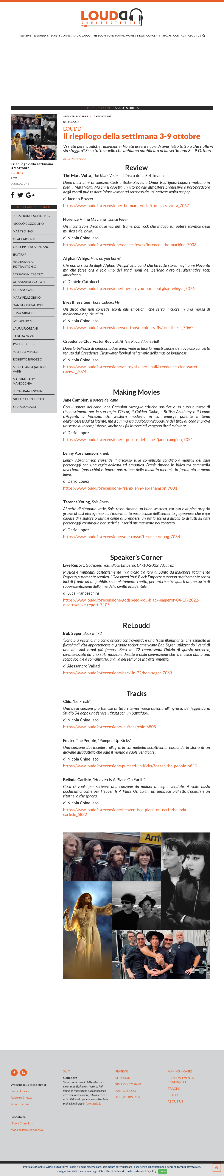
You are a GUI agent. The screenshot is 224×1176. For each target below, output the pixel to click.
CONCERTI (153, 35)
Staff (66, 1071)
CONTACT (179, 35)
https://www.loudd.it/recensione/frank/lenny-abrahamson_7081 (120, 488)
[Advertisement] (112, 72)
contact (175, 1095)
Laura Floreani (21, 1091)
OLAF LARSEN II (24, 239)
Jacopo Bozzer (20, 1104)
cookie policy (148, 1171)
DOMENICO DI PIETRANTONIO (24, 264)
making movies (180, 1071)
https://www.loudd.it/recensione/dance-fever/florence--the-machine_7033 (129, 244)
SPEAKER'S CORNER (59, 35)
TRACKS (166, 35)
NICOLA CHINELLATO (28, 399)
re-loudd (122, 1078)
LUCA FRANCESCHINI (28, 391)
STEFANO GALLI (24, 406)
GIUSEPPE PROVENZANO (31, 247)
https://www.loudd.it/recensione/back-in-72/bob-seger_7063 (117, 672)
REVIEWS (25, 35)
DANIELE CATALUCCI (28, 305)
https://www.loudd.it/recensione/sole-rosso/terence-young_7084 (121, 536)
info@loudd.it (92, 1103)
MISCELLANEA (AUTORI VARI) (30, 369)
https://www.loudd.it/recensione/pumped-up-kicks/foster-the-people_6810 (130, 766)
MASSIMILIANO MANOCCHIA (24, 381)
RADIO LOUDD (81, 35)
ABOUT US (194, 35)
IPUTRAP (19, 254)
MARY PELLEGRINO (27, 297)
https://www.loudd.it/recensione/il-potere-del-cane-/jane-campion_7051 (128, 439)
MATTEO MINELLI (25, 351)
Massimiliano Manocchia (27, 1130)
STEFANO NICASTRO (28, 274)
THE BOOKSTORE (103, 35)
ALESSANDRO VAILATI (29, 282)
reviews (122, 1071)
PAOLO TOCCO (24, 344)
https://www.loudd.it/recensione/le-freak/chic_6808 (109, 726)
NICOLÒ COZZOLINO (28, 223)
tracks (174, 1088)
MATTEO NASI (23, 231)
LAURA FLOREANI (25, 328)
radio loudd (125, 1090)
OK (163, 1171)
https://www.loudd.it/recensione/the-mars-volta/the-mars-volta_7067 (126, 205)
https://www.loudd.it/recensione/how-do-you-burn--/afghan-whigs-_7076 (129, 288)
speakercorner (128, 1084)
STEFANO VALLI (24, 290)
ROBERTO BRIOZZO (27, 359)
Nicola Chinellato (22, 1123)
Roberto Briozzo (21, 1097)
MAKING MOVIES (125, 35)
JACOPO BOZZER (25, 320)
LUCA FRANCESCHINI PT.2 (31, 216)
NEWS (141, 35)
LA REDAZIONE (24, 336)
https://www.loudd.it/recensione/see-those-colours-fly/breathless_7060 (128, 327)
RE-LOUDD (39, 35)
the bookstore (128, 1097)
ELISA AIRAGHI (24, 313)
